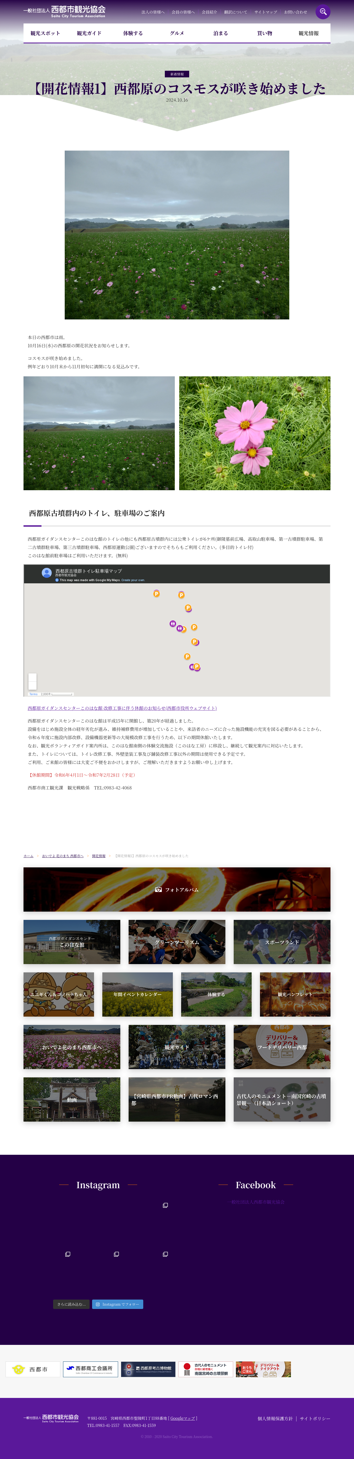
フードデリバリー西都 (282, 1047)
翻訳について (236, 12)
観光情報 (309, 32)
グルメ (177, 32)
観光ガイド (89, 32)
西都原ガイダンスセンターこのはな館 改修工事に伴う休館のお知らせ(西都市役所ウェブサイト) (122, 708)
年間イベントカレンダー (137, 994)
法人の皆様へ (153, 12)
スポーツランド (282, 942)
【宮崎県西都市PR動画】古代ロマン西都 (174, 1099)
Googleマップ (182, 1418)
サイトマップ (265, 12)
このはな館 (72, 942)
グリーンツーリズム (177, 942)
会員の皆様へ (183, 12)
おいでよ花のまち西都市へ (72, 1047)
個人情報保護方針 (275, 1418)
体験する (133, 32)
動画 (72, 1099)
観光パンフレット (295, 994)
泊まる (221, 32)
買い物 (264, 32)
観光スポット (45, 32)
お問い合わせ (295, 12)
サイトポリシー (315, 1418)
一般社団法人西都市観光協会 (65, 12)
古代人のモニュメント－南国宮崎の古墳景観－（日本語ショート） (281, 1099)
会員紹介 (209, 12)
